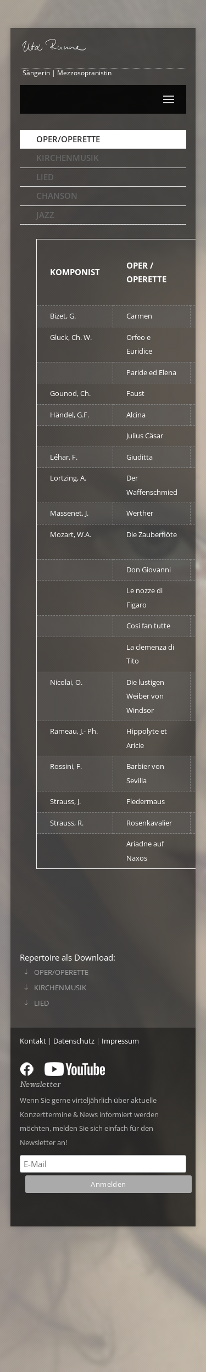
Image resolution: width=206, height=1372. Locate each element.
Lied (45, 176)
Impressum (120, 1041)
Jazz (45, 214)
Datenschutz (73, 1041)
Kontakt (33, 1041)
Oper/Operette (68, 138)
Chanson (56, 195)
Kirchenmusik (67, 157)
